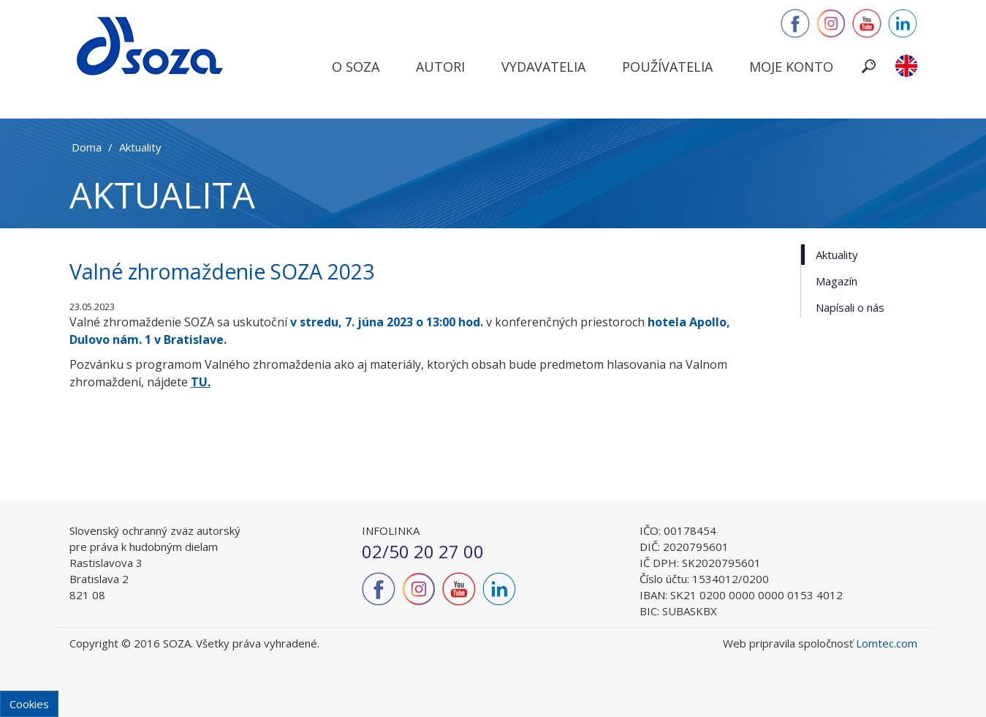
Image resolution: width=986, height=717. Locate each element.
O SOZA (355, 66)
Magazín (836, 281)
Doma (87, 147)
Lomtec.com (886, 643)
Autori (440, 66)
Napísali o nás (850, 307)
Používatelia (667, 66)
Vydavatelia (543, 66)
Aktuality (140, 147)
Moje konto (791, 66)
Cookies (29, 704)
